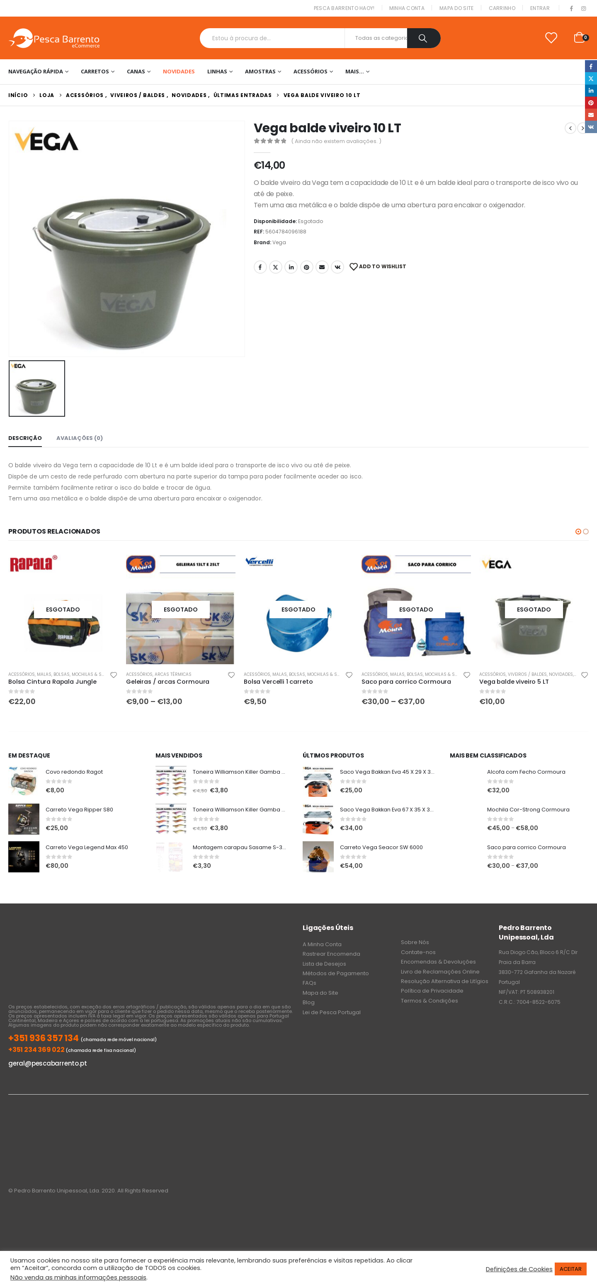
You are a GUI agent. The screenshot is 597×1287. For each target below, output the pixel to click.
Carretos (95, 71)
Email (322, 267)
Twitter (275, 267)
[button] (578, 532)
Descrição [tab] (25, 438)
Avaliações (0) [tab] (79, 438)
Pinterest (306, 267)
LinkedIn (291, 267)
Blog (309, 1002)
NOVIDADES (179, 71)
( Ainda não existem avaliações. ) (336, 141)
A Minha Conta (322, 944)
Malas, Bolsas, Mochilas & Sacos (75, 674)
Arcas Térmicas (173, 674)
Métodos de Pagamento (336, 973)
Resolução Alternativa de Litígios (444, 981)
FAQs (309, 983)
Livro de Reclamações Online (440, 972)
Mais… (354, 71)
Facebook (260, 267)
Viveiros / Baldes (527, 674)
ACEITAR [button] (571, 1269)
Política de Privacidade (432, 991)
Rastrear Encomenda (331, 954)
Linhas (217, 71)
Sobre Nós (415, 942)
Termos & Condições (429, 1001)
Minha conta (407, 8)
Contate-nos (418, 952)
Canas (136, 71)
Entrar (540, 8)
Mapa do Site (456, 8)
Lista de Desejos (324, 964)
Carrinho (502, 8)
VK (337, 267)
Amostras (260, 71)
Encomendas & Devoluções (438, 962)
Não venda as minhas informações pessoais (78, 1277)
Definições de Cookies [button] (519, 1269)
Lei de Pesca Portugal (332, 1012)
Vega (279, 242)
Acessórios (311, 71)
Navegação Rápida (35, 71)
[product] (63, 609)
